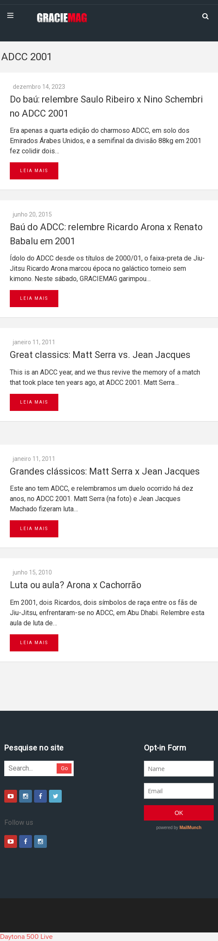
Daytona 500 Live (26, 936)
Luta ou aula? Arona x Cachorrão (75, 585)
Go (64, 768)
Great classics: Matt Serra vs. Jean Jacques (100, 354)
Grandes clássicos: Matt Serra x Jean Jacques (105, 471)
